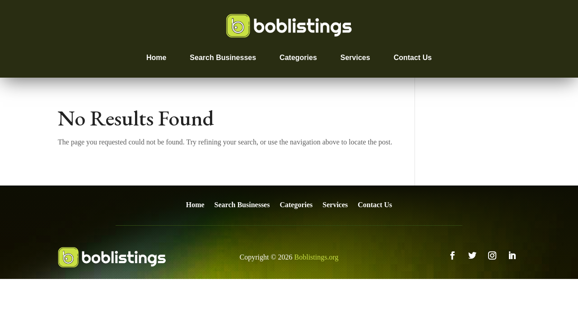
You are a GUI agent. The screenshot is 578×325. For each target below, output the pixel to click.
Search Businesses (223, 57)
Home (156, 57)
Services (355, 57)
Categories (298, 57)
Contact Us (413, 57)
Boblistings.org (316, 257)
